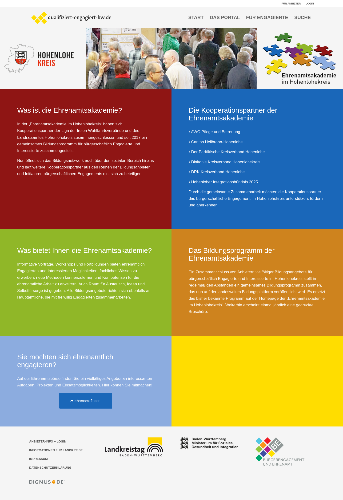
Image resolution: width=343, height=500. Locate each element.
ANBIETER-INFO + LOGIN (47, 441)
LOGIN (310, 3)
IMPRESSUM (38, 459)
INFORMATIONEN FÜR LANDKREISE (56, 450)
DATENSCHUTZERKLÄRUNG (50, 467)
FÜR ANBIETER (291, 3)
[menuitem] (291, 3)
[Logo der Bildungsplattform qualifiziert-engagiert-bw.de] (71, 17)
